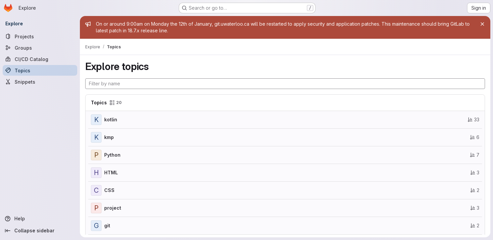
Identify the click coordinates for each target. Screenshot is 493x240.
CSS (109, 190)
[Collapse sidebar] (40, 230)
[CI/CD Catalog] (40, 59)
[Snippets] (40, 81)
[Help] (40, 218)
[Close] (482, 24)
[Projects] (40, 36)
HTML (111, 172)
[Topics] (40, 70)
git (107, 225)
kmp (109, 137)
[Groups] (40, 47)
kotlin (110, 119)
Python (112, 155)
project (112, 208)
